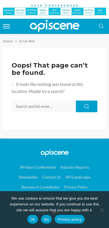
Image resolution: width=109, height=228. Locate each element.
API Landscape (77, 177)
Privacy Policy (76, 187)
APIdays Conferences (38, 167)
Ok (32, 219)
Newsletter (28, 177)
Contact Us (51, 177)
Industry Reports (74, 167)
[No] (102, 210)
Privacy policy (70, 219)
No (46, 219)
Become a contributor (41, 187)
